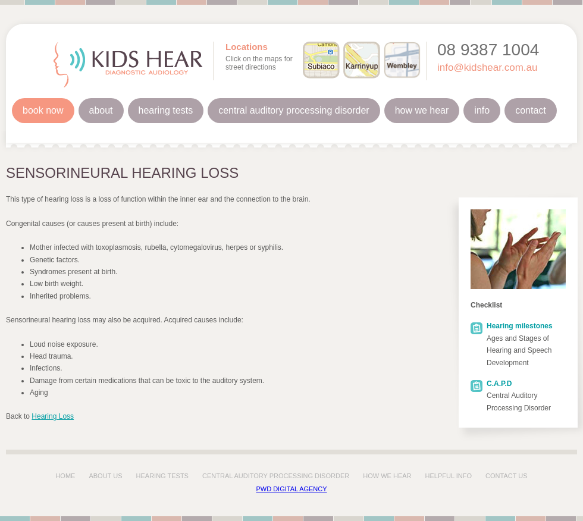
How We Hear (422, 110)
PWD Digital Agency (291, 488)
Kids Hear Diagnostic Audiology (128, 64)
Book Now (43, 110)
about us (105, 475)
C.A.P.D (499, 383)
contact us (506, 475)
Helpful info (448, 475)
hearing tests (162, 475)
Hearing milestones (520, 326)
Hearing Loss (53, 416)
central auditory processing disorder (275, 475)
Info (482, 110)
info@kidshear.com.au (487, 67)
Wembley (402, 60)
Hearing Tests (166, 110)
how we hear (387, 475)
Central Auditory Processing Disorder (293, 110)
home (65, 475)
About (101, 110)
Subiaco (321, 60)
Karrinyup (361, 60)
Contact (530, 110)
